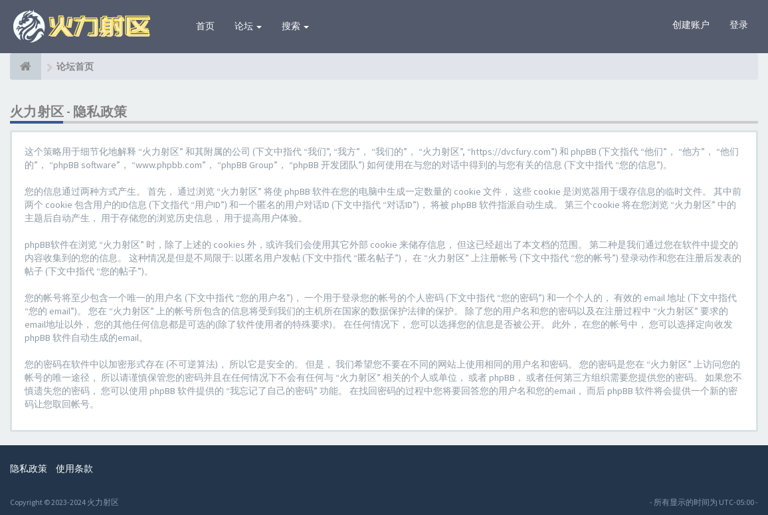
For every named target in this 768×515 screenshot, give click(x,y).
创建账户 (691, 25)
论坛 (248, 26)
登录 (738, 25)
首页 (205, 26)
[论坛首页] (25, 66)
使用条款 (74, 468)
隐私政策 (28, 468)
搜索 (295, 26)
